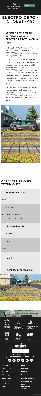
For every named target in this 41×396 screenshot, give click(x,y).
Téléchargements (8, 375)
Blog (3, 387)
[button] (3, 134)
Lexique (24, 368)
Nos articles (6, 378)
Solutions (5, 365)
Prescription (6, 368)
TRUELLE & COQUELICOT (7, 382)
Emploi (24, 372)
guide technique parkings (20, 270)
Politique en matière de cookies (26, 387)
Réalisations (6, 372)
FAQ (23, 375)
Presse (23, 365)
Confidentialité (27, 381)
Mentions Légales (28, 378)
